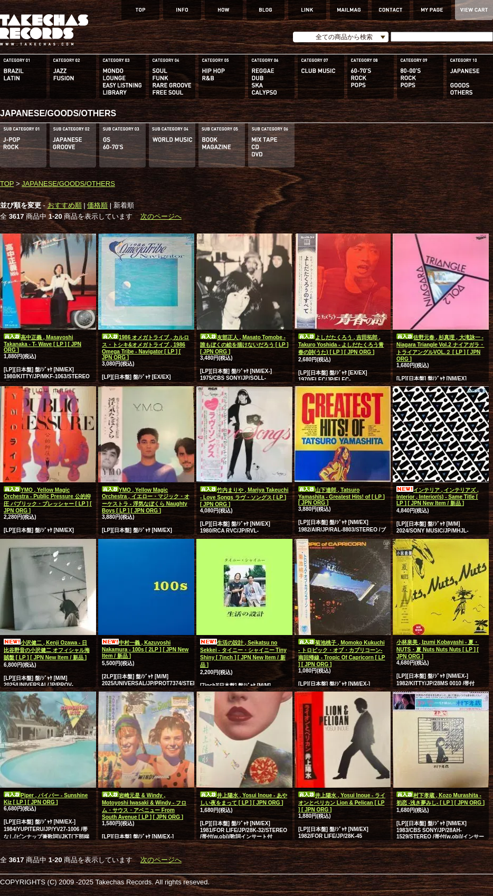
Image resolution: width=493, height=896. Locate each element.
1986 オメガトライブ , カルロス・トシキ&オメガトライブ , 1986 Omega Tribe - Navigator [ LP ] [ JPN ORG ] (145, 347)
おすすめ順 (65, 205)
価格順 (97, 205)
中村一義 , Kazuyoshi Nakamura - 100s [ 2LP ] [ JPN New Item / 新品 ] (145, 649)
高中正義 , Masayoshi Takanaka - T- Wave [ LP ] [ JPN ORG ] (42, 343)
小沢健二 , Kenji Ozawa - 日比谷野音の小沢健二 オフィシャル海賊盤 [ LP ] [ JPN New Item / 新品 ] (47, 650)
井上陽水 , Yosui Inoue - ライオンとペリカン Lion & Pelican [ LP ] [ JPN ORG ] (341, 802)
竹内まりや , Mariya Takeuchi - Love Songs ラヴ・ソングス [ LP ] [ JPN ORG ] (244, 497)
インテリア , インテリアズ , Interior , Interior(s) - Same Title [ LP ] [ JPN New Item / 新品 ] (437, 496)
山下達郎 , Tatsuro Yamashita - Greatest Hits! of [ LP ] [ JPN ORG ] (341, 496)
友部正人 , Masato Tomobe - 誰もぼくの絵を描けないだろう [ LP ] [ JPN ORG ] (244, 344)
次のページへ (161, 216)
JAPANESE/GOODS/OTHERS (68, 184)
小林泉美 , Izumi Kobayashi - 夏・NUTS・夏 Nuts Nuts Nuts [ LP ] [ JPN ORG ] (437, 649)
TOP (7, 184)
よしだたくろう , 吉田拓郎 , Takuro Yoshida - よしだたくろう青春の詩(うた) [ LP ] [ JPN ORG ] (341, 344)
